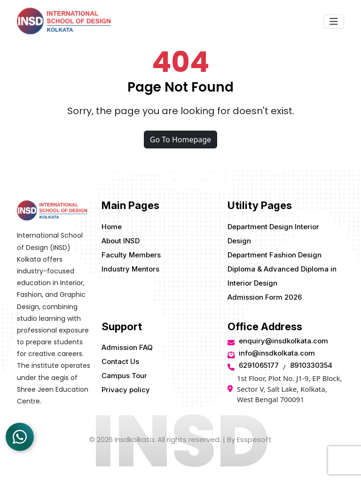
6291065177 (259, 365)
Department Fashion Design (275, 254)
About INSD (121, 240)
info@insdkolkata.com (277, 353)
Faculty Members (131, 254)
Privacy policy (126, 389)
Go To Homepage (180, 139)
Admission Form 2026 (265, 297)
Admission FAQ (127, 347)
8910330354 (311, 365)
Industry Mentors (130, 268)
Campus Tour (124, 375)
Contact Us (120, 361)
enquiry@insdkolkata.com (283, 340)
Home (112, 226)
